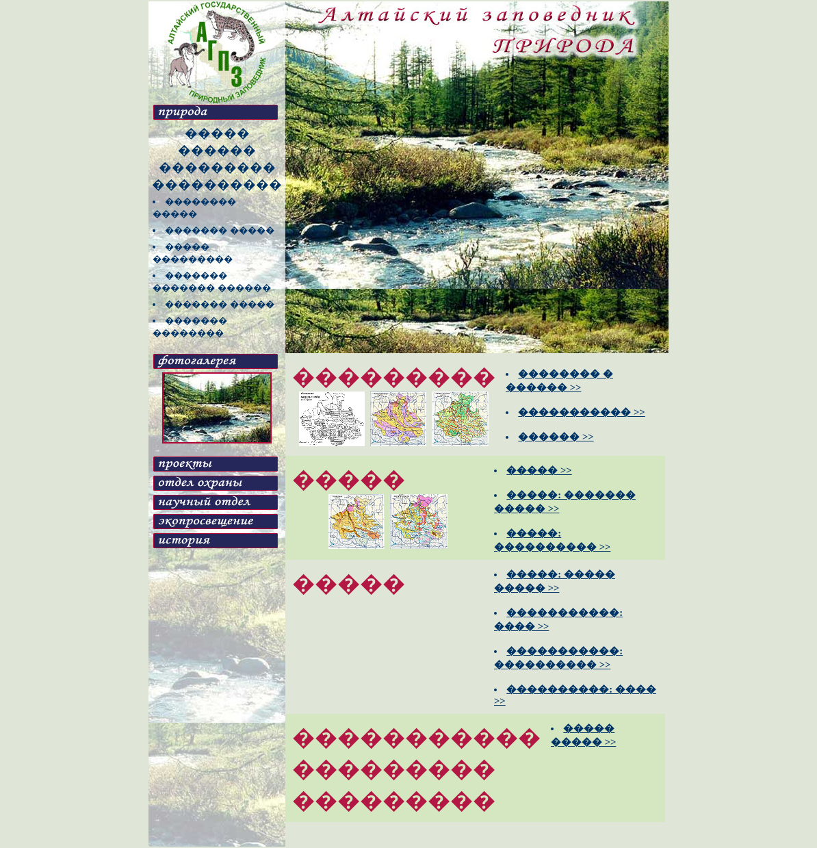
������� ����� (219, 230)
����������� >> (581, 412)
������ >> (555, 436)
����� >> (538, 470)
